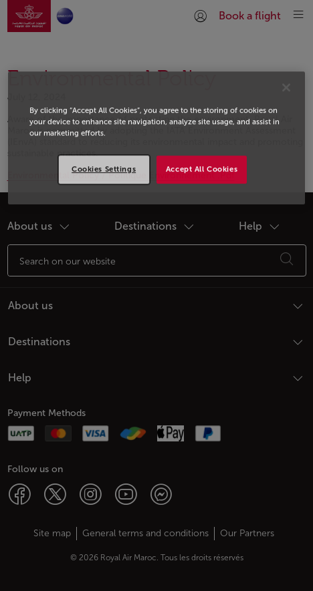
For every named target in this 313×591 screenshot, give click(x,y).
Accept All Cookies (201, 169)
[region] (157, 137)
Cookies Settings (104, 169)
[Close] (286, 87)
